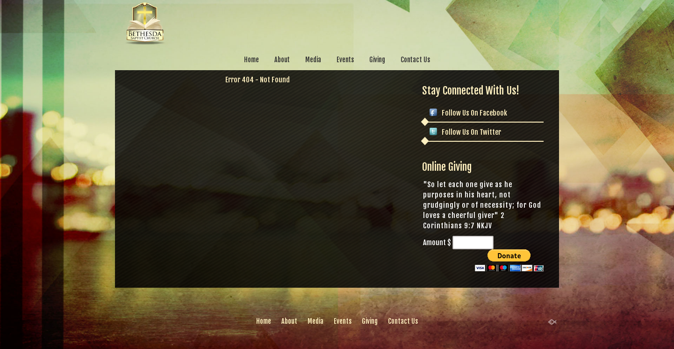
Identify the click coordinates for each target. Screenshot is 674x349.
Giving (377, 60)
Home (251, 60)
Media (313, 60)
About (282, 60)
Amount (434, 242)
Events (345, 60)
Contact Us (415, 60)
